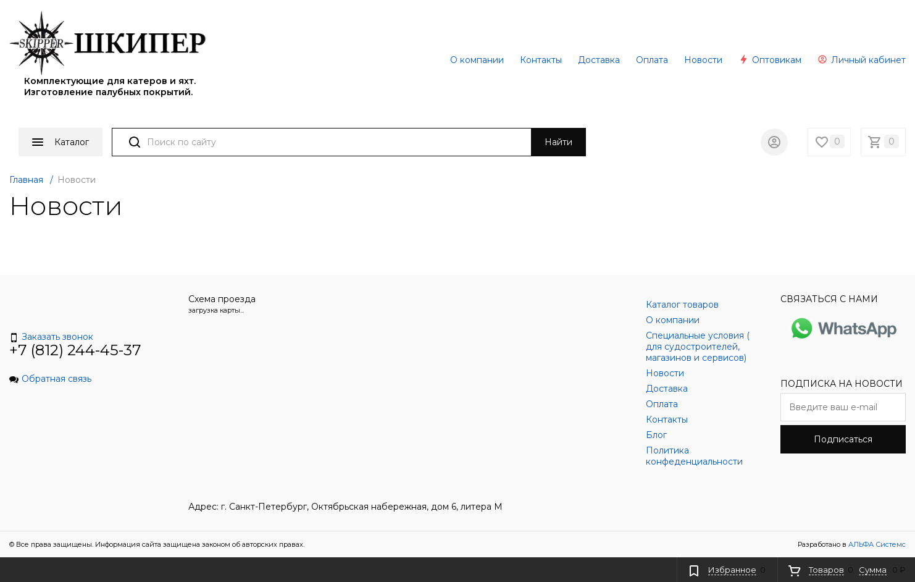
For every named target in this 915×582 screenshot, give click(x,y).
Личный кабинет (861, 59)
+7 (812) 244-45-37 (75, 350)
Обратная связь (50, 378)
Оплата (652, 59)
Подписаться (843, 439)
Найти (558, 142)
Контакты (541, 59)
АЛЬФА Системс (876, 544)
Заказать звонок (51, 336)
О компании (477, 59)
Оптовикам (769, 59)
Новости (703, 59)
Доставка (599, 59)
